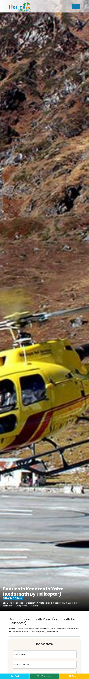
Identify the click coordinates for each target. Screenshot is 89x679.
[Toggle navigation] (76, 6)
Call (15, 676)
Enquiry (74, 676)
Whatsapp (44, 676)
